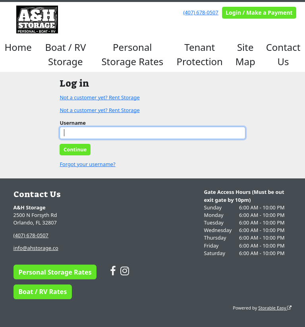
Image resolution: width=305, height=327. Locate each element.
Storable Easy (274, 308)
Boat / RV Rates (42, 291)
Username (73, 122)
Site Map (245, 54)
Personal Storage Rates (132, 54)
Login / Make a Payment (259, 12)
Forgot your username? (87, 164)
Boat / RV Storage (65, 54)
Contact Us (283, 54)
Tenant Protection (200, 54)
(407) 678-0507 (200, 12)
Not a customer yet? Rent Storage (99, 97)
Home (18, 47)
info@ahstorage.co (36, 248)
